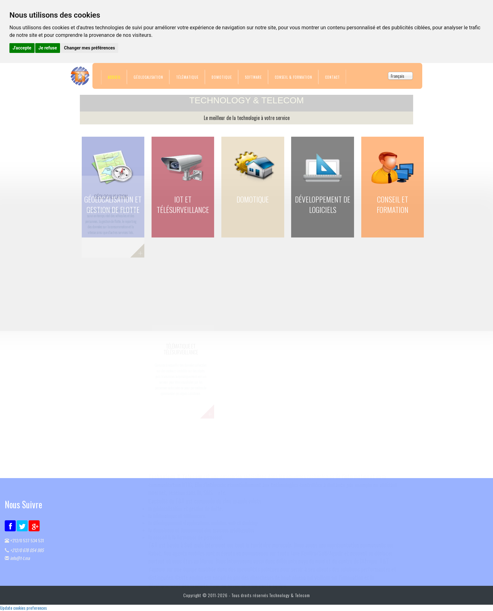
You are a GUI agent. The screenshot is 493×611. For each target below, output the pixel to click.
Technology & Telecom (289, 595)
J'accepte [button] (22, 47)
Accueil (114, 77)
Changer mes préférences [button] (89, 47)
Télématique (187, 77)
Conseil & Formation (293, 77)
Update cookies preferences (23, 607)
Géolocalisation (148, 77)
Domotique (222, 77)
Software (253, 77)
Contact (332, 77)
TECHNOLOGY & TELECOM (246, 100)
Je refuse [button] (47, 47)
